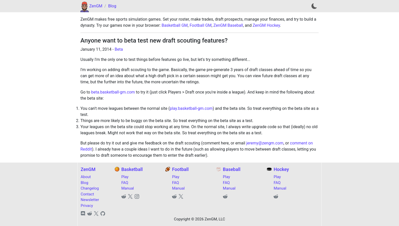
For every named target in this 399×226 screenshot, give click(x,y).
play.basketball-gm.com (191, 108)
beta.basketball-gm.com (113, 92)
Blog (112, 6)
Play (125, 177)
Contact (87, 194)
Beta (119, 49)
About (86, 177)
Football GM (200, 25)
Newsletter (90, 199)
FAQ (124, 182)
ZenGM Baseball (228, 25)
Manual (127, 188)
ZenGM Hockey (266, 25)
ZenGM (96, 6)
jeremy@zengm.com (264, 143)
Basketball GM (175, 25)
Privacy (87, 205)
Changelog (90, 188)
